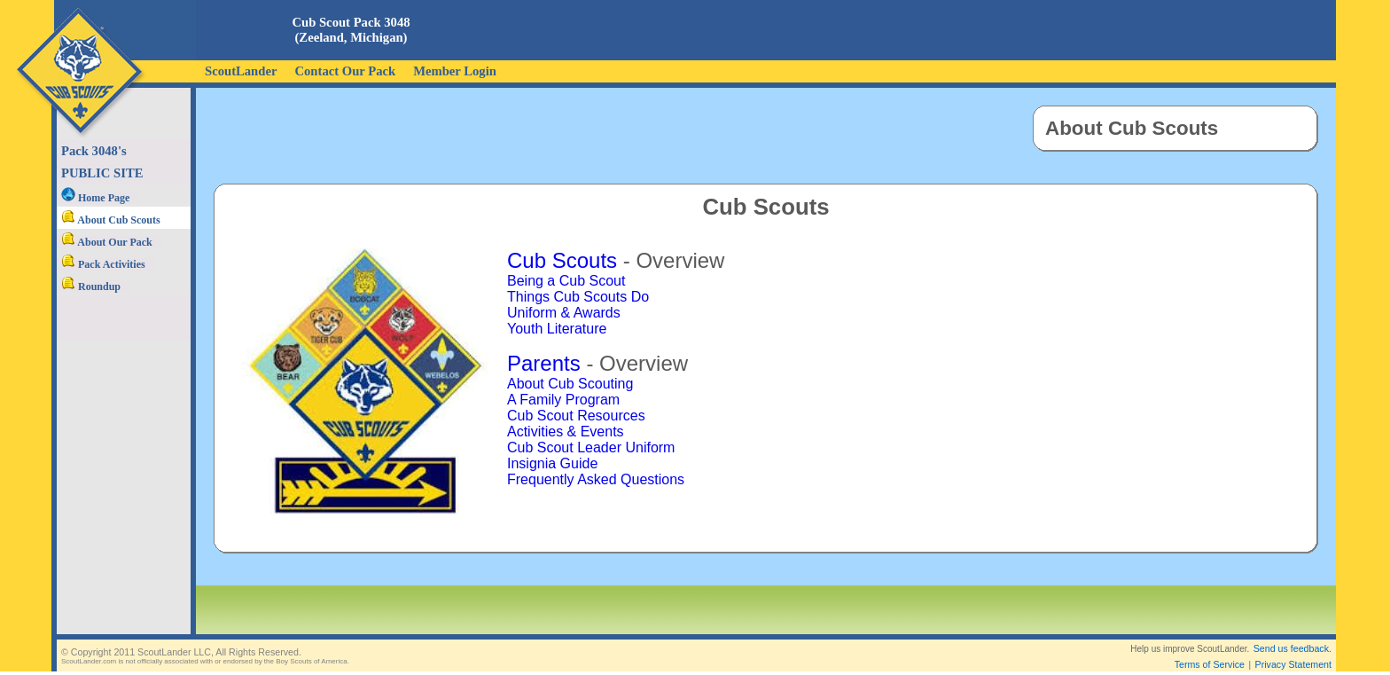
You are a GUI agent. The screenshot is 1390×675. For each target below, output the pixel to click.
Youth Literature (556, 328)
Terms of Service (1210, 650)
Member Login (454, 71)
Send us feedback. (1292, 634)
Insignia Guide (552, 463)
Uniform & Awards (564, 312)
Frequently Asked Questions (595, 479)
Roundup (91, 286)
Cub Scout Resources (576, 415)
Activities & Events (565, 431)
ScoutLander (241, 71)
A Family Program (563, 399)
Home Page (95, 198)
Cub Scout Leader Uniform (591, 447)
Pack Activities (103, 264)
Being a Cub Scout (566, 280)
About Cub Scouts (110, 220)
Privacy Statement (1293, 650)
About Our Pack (106, 242)
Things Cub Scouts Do (578, 296)
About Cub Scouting (570, 383)
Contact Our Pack (344, 71)
